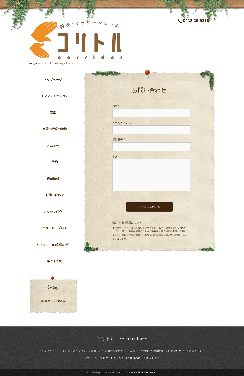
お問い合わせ (54, 195)
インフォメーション (55, 96)
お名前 (117, 105)
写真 (53, 113)
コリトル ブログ (55, 228)
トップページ (53, 79)
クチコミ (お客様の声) (53, 245)
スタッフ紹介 (53, 212)
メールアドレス (122, 122)
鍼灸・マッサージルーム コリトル (114, 372)
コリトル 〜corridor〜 (122, 338)
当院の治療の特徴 (55, 129)
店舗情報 (53, 179)
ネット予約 (54, 261)
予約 (55, 162)
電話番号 (118, 139)
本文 (115, 156)
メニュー (53, 146)
